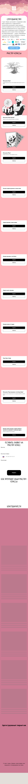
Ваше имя (3, 447)
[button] (14, 47)
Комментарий (3, 460)
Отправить (14, 472)
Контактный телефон (5, 453)
